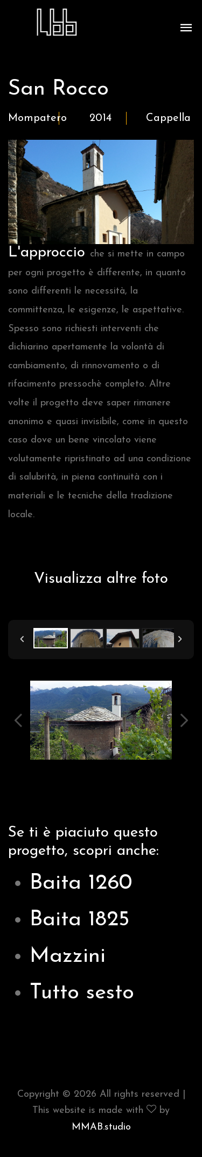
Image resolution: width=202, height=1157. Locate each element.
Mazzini (68, 956)
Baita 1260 (81, 883)
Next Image (183, 720)
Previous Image (18, 720)
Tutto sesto (82, 993)
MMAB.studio (101, 1127)
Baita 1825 (79, 920)
